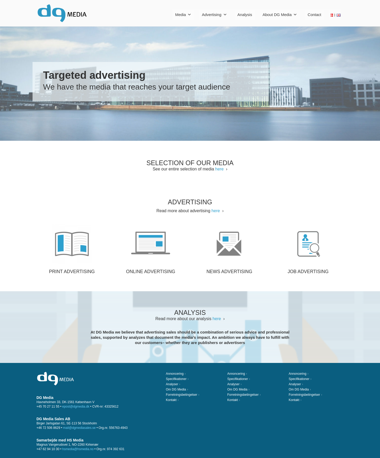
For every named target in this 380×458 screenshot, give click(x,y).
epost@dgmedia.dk (75, 406)
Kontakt (171, 400)
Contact (314, 14)
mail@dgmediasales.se (79, 428)
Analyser (172, 384)
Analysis (245, 14)
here (219, 169)
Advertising (214, 14)
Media (183, 14)
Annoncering (174, 374)
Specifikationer (176, 379)
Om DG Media (176, 389)
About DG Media (279, 14)
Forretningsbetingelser (181, 395)
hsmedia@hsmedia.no (78, 449)
